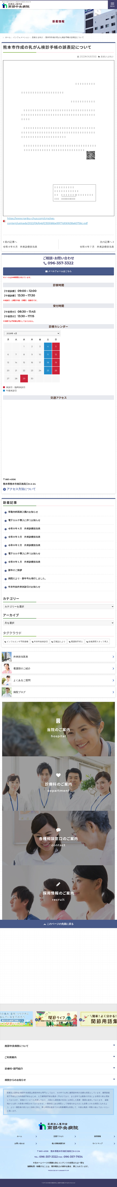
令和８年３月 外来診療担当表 (24, 536)
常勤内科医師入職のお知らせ (23, 511)
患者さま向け (107, 56)
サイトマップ (97, 1143)
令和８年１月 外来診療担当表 (24, 561)
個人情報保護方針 (58, 1143)
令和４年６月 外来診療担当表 (20, 246)
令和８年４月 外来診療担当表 (24, 528)
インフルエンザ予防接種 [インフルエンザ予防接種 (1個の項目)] (17, 641)
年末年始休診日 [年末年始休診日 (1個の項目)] (41, 641)
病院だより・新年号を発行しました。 (27, 578)
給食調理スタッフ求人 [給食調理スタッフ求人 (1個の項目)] (98, 641)
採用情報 (97, 1136)
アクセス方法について (19, 489)
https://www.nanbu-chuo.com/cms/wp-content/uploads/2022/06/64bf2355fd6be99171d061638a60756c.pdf (47, 221)
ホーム (19, 1136)
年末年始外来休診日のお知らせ (24, 586)
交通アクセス (58, 1136)
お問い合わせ (19, 1143)
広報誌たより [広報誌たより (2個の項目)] (59, 641)
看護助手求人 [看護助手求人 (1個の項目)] (77, 641)
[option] (58, 1020)
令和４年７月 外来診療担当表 (97, 246)
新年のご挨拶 (15, 570)
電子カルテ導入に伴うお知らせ (24, 520)
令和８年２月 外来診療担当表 (24, 545)
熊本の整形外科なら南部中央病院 (56, 1183)
